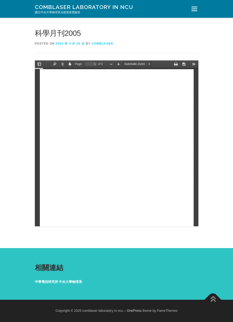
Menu (194, 9)
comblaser (102, 43)
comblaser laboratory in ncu (84, 7)
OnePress (134, 311)
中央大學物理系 (70, 282)
